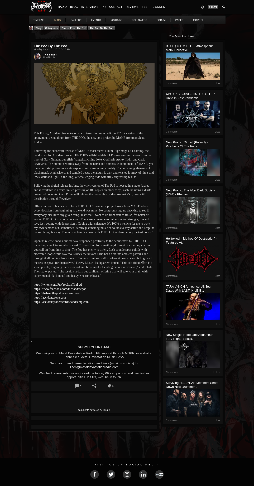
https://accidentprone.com (50, 297)
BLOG (74, 6)
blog (57, 20)
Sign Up (213, 7)
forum (161, 20)
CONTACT (115, 6)
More (198, 20)
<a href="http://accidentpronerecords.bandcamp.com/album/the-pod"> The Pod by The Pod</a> (94, 317)
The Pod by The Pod (101, 28)
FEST (145, 6)
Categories (51, 28)
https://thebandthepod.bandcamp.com (57, 293)
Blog (38, 28)
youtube (116, 20)
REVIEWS (132, 6)
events (96, 20)
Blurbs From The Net (74, 28)
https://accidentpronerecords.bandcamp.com (61, 302)
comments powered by (94, 410)
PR (104, 6)
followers (139, 20)
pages (179, 20)
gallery (76, 20)
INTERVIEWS (89, 6)
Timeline (39, 20)
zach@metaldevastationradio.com (94, 367)
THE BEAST (50, 54)
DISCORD (158, 6)
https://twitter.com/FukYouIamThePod (58, 284)
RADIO (62, 6)
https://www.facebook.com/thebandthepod (60, 289)
